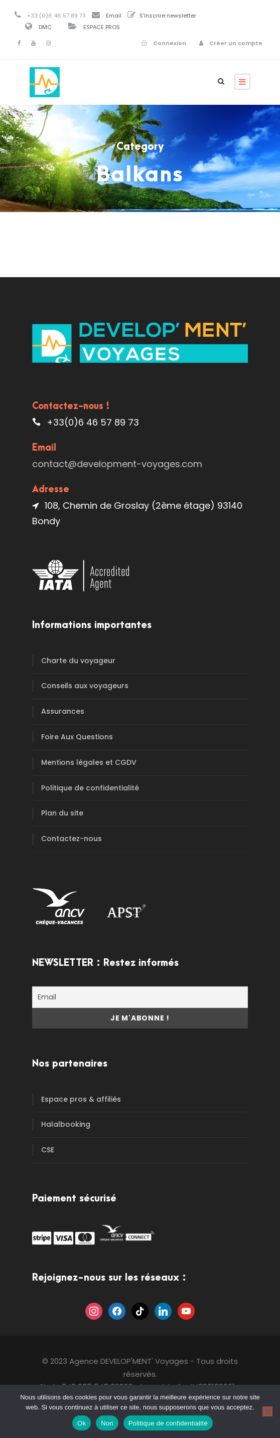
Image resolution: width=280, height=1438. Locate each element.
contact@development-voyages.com (117, 464)
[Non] (267, 1411)
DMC (45, 27)
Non (107, 1423)
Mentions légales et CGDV (88, 762)
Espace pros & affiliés (81, 1099)
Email (113, 16)
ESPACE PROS (101, 27)
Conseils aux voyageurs (84, 686)
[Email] (140, 997)
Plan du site (62, 813)
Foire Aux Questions (77, 737)
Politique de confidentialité (90, 788)
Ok (81, 1423)
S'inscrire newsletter (167, 16)
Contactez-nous (71, 839)
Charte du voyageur (78, 661)
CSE (47, 1150)
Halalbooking (65, 1124)
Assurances (62, 711)
